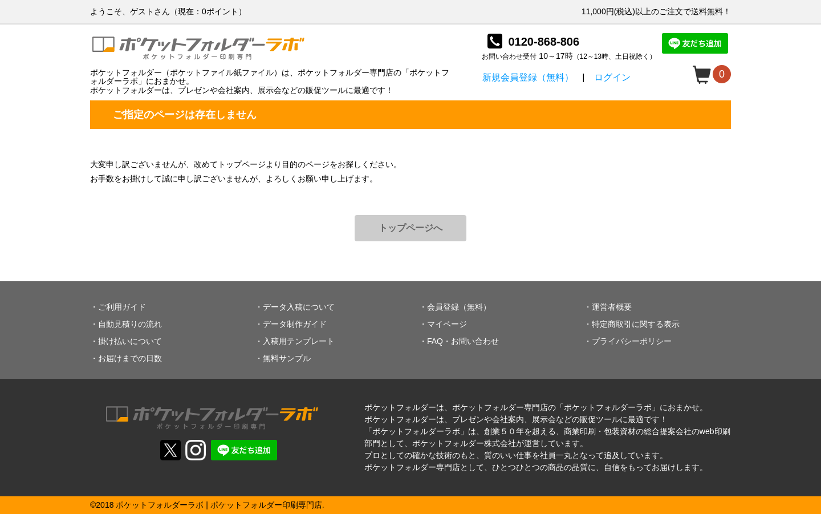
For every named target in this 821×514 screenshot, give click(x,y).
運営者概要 (612, 306)
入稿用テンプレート (299, 341)
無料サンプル (287, 358)
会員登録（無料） (459, 306)
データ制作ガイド (295, 324)
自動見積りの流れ (130, 324)
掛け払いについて (130, 341)
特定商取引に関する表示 (636, 324)
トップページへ (410, 228)
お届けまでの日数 (130, 358)
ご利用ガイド (122, 306)
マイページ (447, 324)
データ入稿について (299, 306)
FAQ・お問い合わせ (463, 341)
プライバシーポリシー (632, 341)
